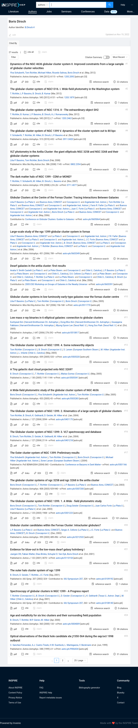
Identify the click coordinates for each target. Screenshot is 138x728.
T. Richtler (14, 93)
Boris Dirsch (73, 72)
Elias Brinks (41, 554)
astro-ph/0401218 (64, 440)
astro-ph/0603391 (104, 284)
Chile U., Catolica (93, 270)
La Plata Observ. (55, 270)
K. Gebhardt (37, 415)
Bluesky (120, 692)
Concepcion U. (73, 202)
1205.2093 (69, 76)
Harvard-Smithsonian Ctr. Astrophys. (42, 322)
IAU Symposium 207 (73, 579)
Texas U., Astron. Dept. (109, 596)
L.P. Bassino (26, 93)
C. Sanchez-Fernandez (20, 645)
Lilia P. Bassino (17, 160)
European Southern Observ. (86, 349)
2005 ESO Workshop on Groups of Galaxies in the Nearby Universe (56, 284)
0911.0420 (68, 139)
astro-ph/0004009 (71, 624)
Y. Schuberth (16, 135)
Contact (120, 702)
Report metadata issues (51, 697)
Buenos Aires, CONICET (51, 202)
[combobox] (78, 5)
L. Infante (23, 353)
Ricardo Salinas (59, 72)
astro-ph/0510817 (70, 332)
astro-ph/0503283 (70, 398)
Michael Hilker (44, 72)
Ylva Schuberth (17, 72)
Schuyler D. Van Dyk (57, 554)
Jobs (49, 11)
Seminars (66, 11)
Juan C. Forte (77, 209)
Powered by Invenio (10, 723)
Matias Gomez (68, 374)
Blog (119, 687)
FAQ (41, 687)
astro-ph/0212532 (75, 537)
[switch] (106, 57)
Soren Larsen (47, 460)
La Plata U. (30, 202)
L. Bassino (56, 181)
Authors (32, 11)
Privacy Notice (15, 697)
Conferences (88, 11)
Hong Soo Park (95, 325)
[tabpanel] (69, 355)
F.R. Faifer (113, 236)
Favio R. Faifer (97, 205)
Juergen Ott (15, 554)
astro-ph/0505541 (69, 377)
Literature (13, 11)
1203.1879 (69, 97)
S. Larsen (67, 349)
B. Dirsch (37, 93)
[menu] (126, 5)
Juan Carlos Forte (103, 505)
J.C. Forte (90, 239)
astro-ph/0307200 (75, 489)
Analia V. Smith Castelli (21, 270)
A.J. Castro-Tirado (40, 645)
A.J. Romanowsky (59, 114)
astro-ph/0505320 (71, 357)
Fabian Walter (28, 554)
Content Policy (15, 692)
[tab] (16, 43)
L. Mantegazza (71, 645)
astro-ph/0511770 (81, 305)
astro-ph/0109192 (104, 579)
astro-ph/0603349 (71, 253)
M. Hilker (37, 135)
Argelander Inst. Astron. (96, 202)
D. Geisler (48, 415)
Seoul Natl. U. (80, 325)
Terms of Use (15, 702)
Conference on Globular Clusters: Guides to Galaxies (49, 219)
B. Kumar (46, 93)
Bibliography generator (89, 687)
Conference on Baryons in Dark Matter (83, 464)
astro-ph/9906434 (70, 649)
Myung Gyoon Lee (64, 325)
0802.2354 (75, 164)
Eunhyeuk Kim (16, 322)
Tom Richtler (31, 72)
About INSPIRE (15, 687)
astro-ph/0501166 (118, 464)
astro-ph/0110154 (64, 558)
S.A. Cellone (75, 273)
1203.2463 (67, 118)
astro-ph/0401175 (64, 419)
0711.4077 (72, 185)
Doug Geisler (72, 505)
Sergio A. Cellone (69, 530)
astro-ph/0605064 (91, 219)
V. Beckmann (85, 645)
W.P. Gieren (35, 620)
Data (106, 11)
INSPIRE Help (46, 692)
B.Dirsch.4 (30, 27)
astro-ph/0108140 (104, 603)
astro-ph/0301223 (64, 513)
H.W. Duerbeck (56, 645)
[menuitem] (123, 5)
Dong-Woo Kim (67, 322)
